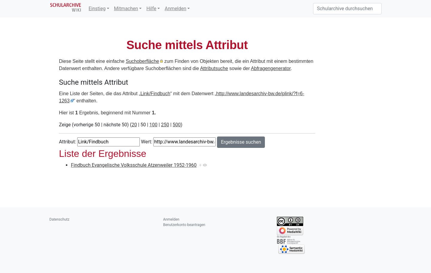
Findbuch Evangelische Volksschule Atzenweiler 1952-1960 (134, 165)
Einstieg (97, 8)
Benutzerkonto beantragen (184, 225)
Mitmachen (126, 8)
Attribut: (67, 142)
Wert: (146, 142)
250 (165, 125)
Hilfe (151, 8)
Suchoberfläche (142, 61)
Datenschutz (59, 219)
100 (153, 125)
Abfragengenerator (271, 68)
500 (177, 125)
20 (134, 125)
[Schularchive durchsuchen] (347, 8)
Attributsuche (214, 68)
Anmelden (175, 8)
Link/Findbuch (155, 93)
